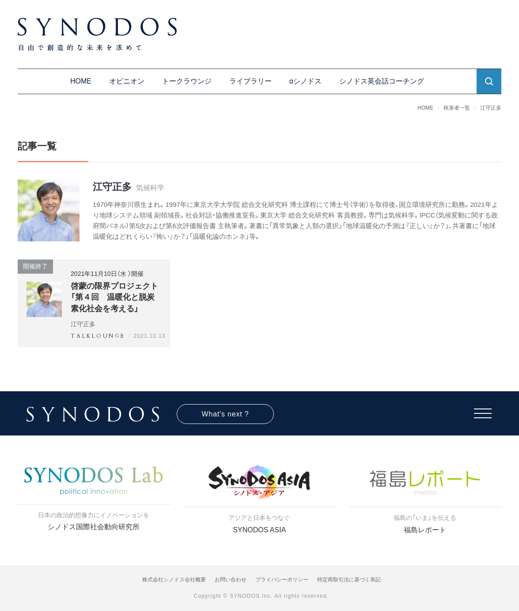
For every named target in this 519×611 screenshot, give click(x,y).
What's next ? (225, 414)
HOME (80, 81)
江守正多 (490, 108)
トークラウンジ (187, 81)
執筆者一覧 (456, 108)
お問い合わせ (230, 580)
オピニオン (126, 81)
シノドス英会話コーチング (381, 81)
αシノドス (305, 81)
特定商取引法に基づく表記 (349, 580)
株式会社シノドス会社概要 (174, 580)
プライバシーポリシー (281, 580)
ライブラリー (250, 81)
